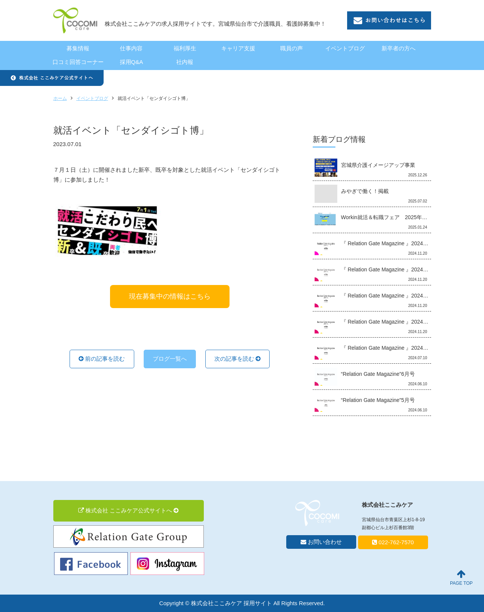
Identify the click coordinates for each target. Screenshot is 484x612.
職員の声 (291, 48)
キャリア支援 (238, 48)
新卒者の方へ (399, 48)
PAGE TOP (461, 577)
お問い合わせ (321, 542)
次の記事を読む (237, 358)
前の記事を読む (102, 358)
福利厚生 (185, 48)
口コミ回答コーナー (78, 62)
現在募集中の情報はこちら (170, 296)
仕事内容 (131, 48)
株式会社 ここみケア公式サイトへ (128, 510)
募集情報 (78, 48)
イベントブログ (345, 48)
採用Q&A (131, 62)
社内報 (184, 62)
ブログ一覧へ (170, 358)
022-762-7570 (393, 542)
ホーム (60, 98)
